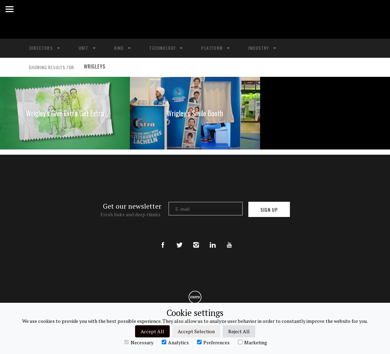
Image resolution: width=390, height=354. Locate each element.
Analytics (175, 342)
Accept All (152, 331)
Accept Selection (196, 331)
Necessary (138, 342)
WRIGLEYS (94, 67)
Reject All (239, 331)
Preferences (213, 342)
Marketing (252, 342)
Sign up (269, 209)
